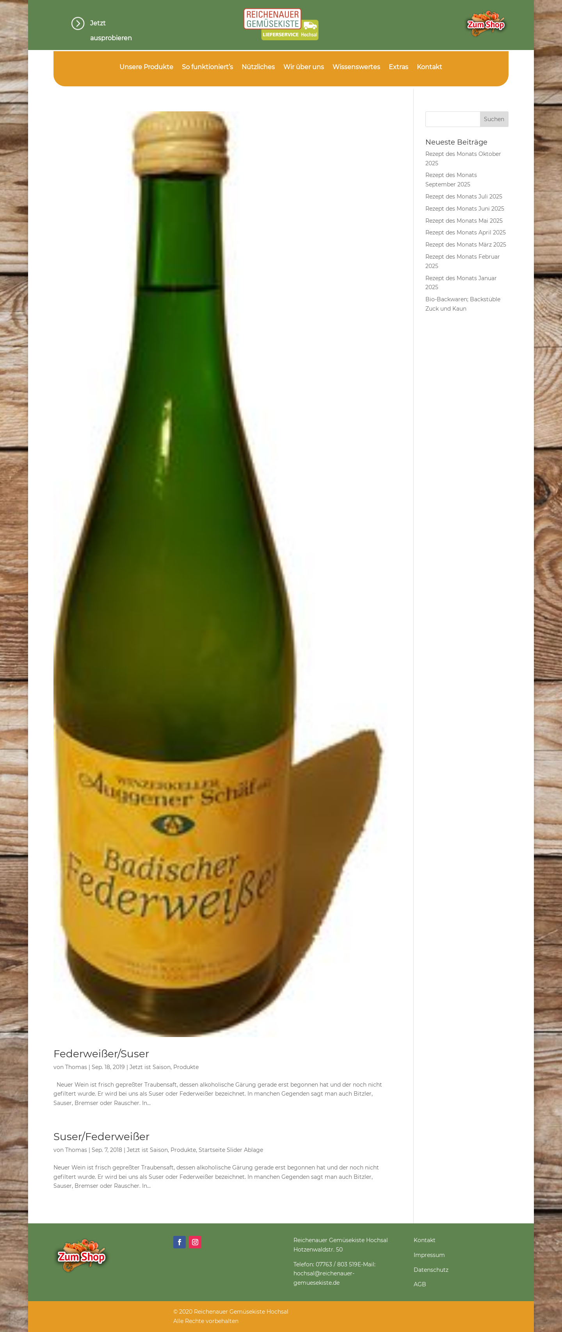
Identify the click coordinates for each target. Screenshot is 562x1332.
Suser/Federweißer (101, 1136)
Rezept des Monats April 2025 (465, 232)
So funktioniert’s (207, 67)
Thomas (76, 1067)
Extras (398, 67)
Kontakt (429, 67)
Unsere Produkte (146, 67)
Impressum (429, 1255)
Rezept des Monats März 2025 (465, 244)
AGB (420, 1284)
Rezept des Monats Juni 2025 (464, 208)
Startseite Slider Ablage (231, 1149)
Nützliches (258, 67)
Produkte (186, 1067)
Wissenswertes (356, 67)
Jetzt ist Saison (150, 1067)
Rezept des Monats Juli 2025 (463, 196)
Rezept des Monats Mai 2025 (464, 220)
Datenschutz (431, 1269)
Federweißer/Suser (101, 1054)
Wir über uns (303, 67)
